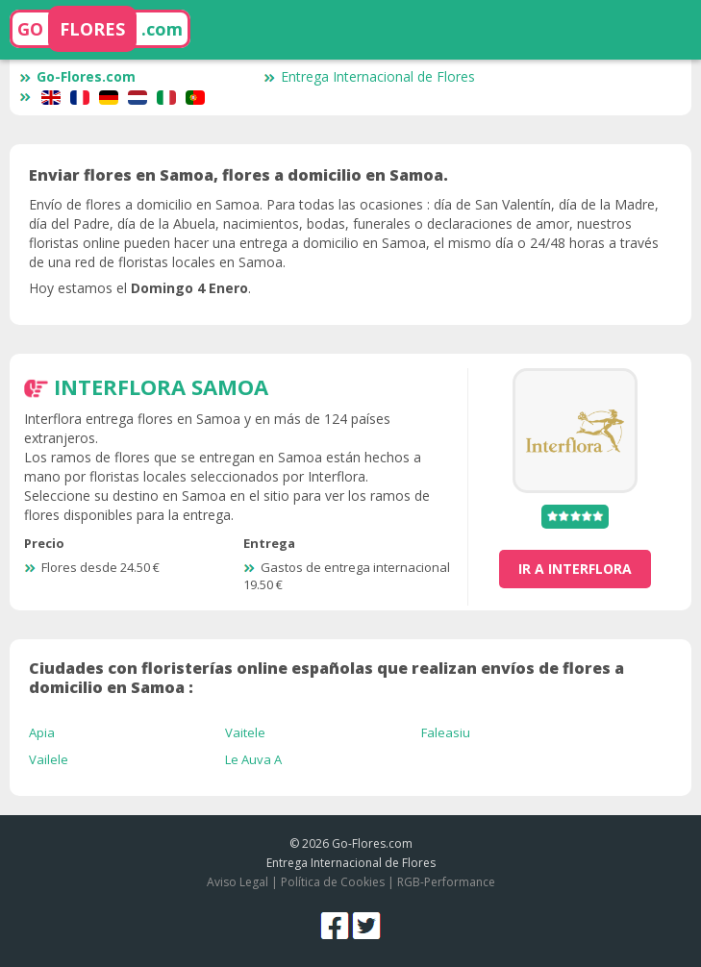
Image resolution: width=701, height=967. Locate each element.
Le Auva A (253, 759)
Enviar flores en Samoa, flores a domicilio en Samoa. (238, 175)
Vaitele (245, 732)
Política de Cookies (333, 882)
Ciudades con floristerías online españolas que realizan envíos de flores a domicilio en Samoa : (326, 677)
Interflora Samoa (161, 386)
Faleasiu (445, 732)
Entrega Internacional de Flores (369, 76)
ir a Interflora (575, 568)
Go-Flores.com (77, 76)
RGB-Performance (446, 882)
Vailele (48, 759)
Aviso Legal (237, 882)
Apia (42, 732)
